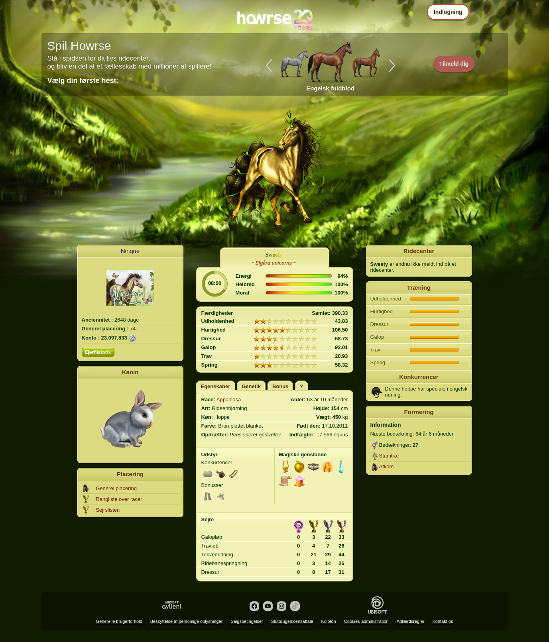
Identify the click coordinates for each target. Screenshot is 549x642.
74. (133, 329)
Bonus (280, 386)
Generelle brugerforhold (119, 621)
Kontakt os (442, 621)
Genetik (251, 386)
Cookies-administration (366, 621)
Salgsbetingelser (246, 621)
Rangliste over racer (119, 499)
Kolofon (328, 621)
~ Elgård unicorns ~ (273, 263)
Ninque (130, 250)
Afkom (386, 466)
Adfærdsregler (411, 621)
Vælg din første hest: (83, 80)
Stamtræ (389, 456)
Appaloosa (228, 399)
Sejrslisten (108, 510)
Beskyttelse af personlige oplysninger (186, 621)
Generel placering (116, 488)
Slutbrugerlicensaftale (292, 621)
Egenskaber (215, 386)
